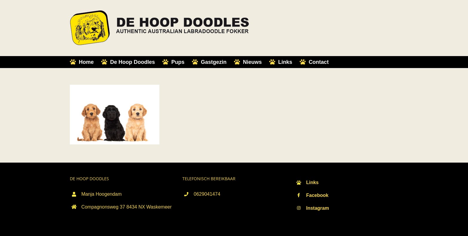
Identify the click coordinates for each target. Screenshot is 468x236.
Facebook (317, 195)
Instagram (317, 208)
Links (312, 182)
